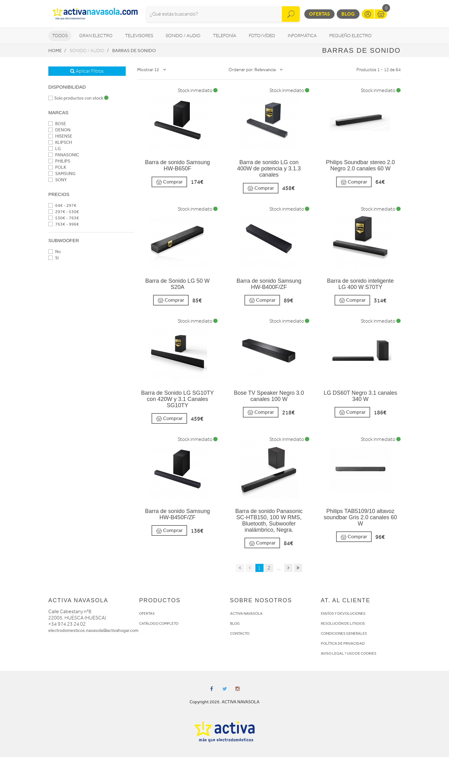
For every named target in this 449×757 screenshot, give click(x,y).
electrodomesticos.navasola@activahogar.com (93, 630)
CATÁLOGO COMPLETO (158, 623)
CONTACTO (239, 633)
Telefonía (224, 35)
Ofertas (319, 14)
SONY (57, 180)
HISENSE (60, 136)
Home (55, 50)
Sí (53, 258)
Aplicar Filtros (87, 71)
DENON (59, 130)
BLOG (235, 623)
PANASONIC (63, 155)
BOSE (57, 123)
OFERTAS (147, 613)
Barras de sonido (134, 50)
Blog (348, 14)
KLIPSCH (60, 142)
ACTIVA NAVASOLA (246, 613)
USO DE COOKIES (361, 653)
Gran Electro (96, 35)
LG (54, 148)
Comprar (169, 182)
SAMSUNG (61, 173)
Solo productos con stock (78, 98)
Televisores (139, 35)
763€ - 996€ (63, 224)
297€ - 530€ (63, 211)
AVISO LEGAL (332, 653)
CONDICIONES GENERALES (344, 633)
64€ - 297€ (62, 205)
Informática (302, 35)
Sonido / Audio (183, 35)
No (54, 251)
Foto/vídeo (262, 35)
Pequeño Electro (350, 35)
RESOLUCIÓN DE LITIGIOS (343, 623)
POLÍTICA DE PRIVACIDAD (343, 643)
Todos (60, 35)
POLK (57, 167)
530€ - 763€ (63, 218)
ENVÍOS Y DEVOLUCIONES (343, 613)
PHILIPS (59, 161)
